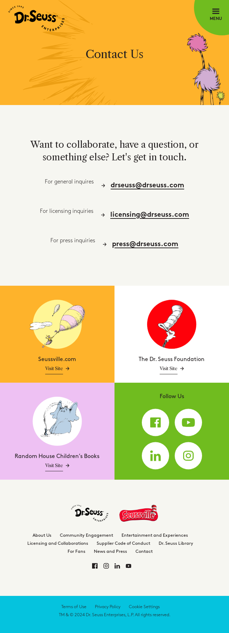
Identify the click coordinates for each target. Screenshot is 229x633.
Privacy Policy (107, 607)
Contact (144, 551)
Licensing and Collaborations (57, 543)
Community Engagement (86, 535)
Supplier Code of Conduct (123, 543)
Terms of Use (73, 607)
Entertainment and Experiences (155, 535)
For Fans (76, 551)
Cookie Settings (144, 607)
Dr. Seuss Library (176, 543)
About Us (42, 535)
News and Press (110, 551)
